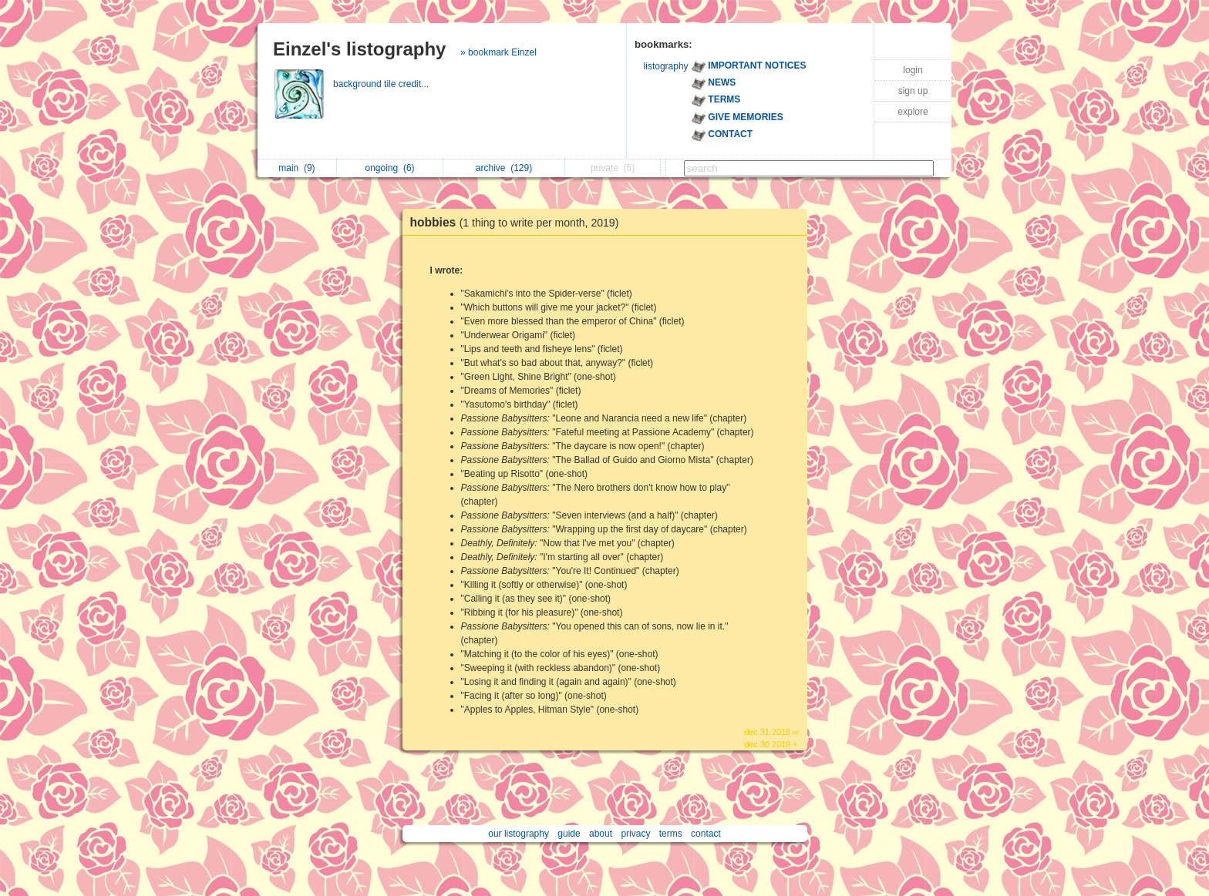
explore (912, 111)
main (296, 168)
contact (706, 833)
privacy (635, 833)
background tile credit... (382, 84)
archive (504, 168)
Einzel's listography (359, 49)
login (912, 70)
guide (568, 833)
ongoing (390, 168)
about (600, 833)
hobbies (518, 222)
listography (666, 66)
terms (670, 833)
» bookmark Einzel (498, 52)
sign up (913, 91)
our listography (518, 833)
